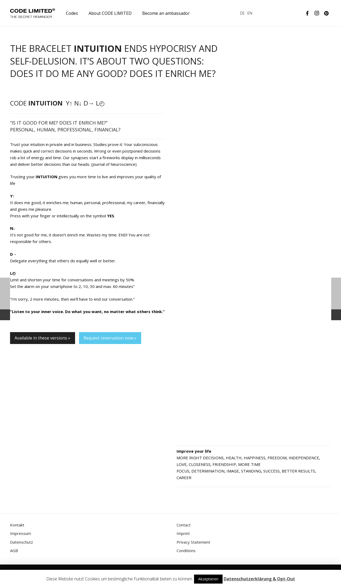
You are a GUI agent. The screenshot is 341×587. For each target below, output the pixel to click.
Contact (184, 525)
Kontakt (17, 525)
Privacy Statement (193, 542)
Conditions (186, 550)
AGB (14, 550)
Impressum (20, 533)
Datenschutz (21, 542)
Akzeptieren (208, 578)
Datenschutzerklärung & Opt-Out (259, 579)
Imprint (183, 533)
